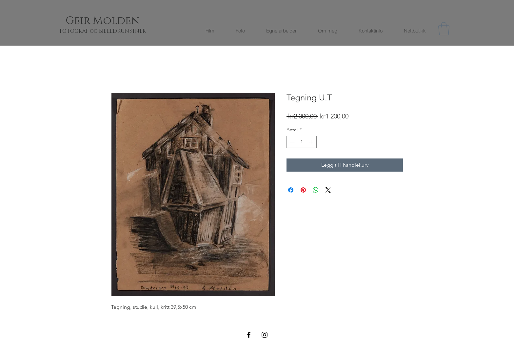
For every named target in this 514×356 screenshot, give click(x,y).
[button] (443, 28)
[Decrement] (291, 142)
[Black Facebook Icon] (249, 335)
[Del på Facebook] (291, 190)
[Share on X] (328, 190)
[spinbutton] (301, 142)
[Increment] (311, 142)
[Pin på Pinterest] (303, 190)
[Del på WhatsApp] (316, 190)
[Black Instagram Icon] (264, 335)
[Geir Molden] (110, 21)
